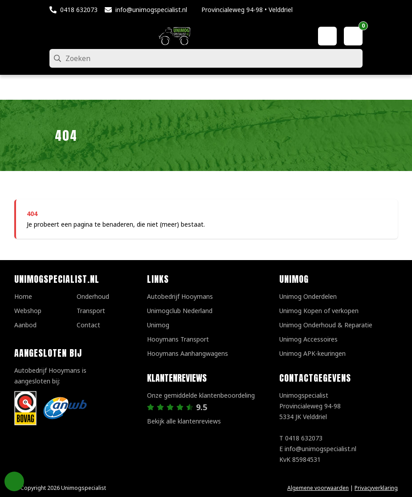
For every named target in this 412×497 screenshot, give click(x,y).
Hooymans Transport (178, 339)
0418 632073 (79, 9)
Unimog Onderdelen (308, 296)
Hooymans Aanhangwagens (187, 353)
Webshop (27, 310)
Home (23, 296)
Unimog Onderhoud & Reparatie (325, 325)
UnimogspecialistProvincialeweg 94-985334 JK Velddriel (310, 406)
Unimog (158, 325)
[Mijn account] (327, 36)
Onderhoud (93, 296)
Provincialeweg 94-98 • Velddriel (247, 9)
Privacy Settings (14, 481)
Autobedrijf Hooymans (180, 296)
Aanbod (25, 325)
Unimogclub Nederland (179, 310)
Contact (88, 325)
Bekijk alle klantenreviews (184, 421)
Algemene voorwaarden (318, 488)
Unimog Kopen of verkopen (319, 310)
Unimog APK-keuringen (312, 353)
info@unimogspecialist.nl (151, 9)
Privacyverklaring (376, 488)
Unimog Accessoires (308, 339)
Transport (91, 310)
